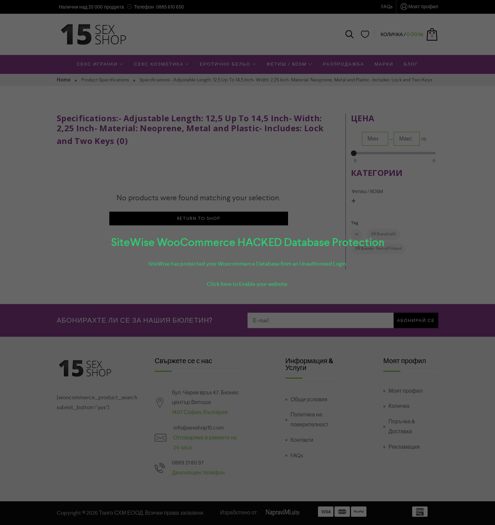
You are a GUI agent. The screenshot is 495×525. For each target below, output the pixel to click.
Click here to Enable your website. (247, 284)
